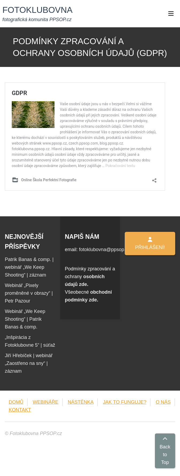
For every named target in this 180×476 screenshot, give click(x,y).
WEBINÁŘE (45, 402)
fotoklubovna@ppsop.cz (104, 249)
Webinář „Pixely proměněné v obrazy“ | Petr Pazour (29, 293)
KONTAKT (20, 410)
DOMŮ (16, 402)
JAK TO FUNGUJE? (124, 402)
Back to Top (165, 450)
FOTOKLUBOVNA (37, 10)
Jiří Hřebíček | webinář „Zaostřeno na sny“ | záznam (29, 363)
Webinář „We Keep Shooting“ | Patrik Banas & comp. (25, 319)
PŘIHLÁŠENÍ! (150, 243)
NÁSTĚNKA (81, 402)
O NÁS (163, 402)
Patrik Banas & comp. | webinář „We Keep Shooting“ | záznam (29, 267)
